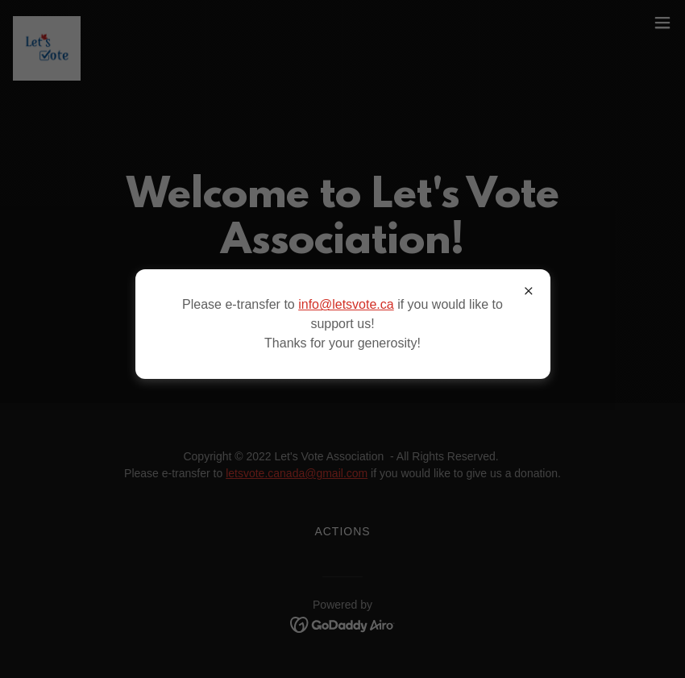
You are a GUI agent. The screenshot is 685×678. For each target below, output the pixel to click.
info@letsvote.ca (346, 304)
